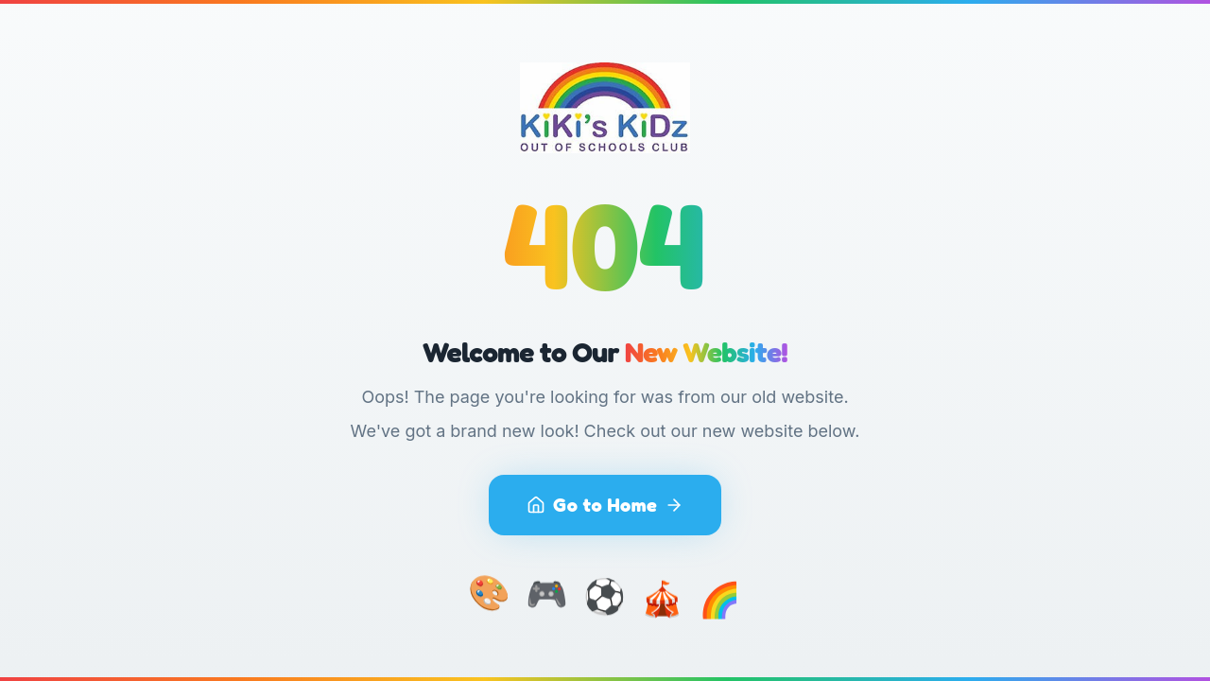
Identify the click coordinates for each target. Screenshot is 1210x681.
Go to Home (605, 505)
